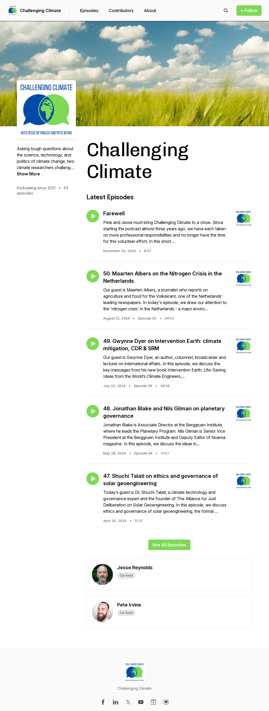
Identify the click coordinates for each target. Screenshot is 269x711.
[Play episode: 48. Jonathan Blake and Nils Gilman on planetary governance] (92, 411)
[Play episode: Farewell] (92, 216)
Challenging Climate (40, 10)
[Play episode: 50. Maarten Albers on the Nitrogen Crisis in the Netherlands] (92, 276)
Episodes (89, 10)
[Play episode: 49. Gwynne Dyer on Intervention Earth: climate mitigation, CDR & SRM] (92, 343)
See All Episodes (169, 544)
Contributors (121, 10)
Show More (28, 173)
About (150, 10)
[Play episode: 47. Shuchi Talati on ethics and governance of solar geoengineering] (92, 478)
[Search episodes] (226, 10)
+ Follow (249, 10)
